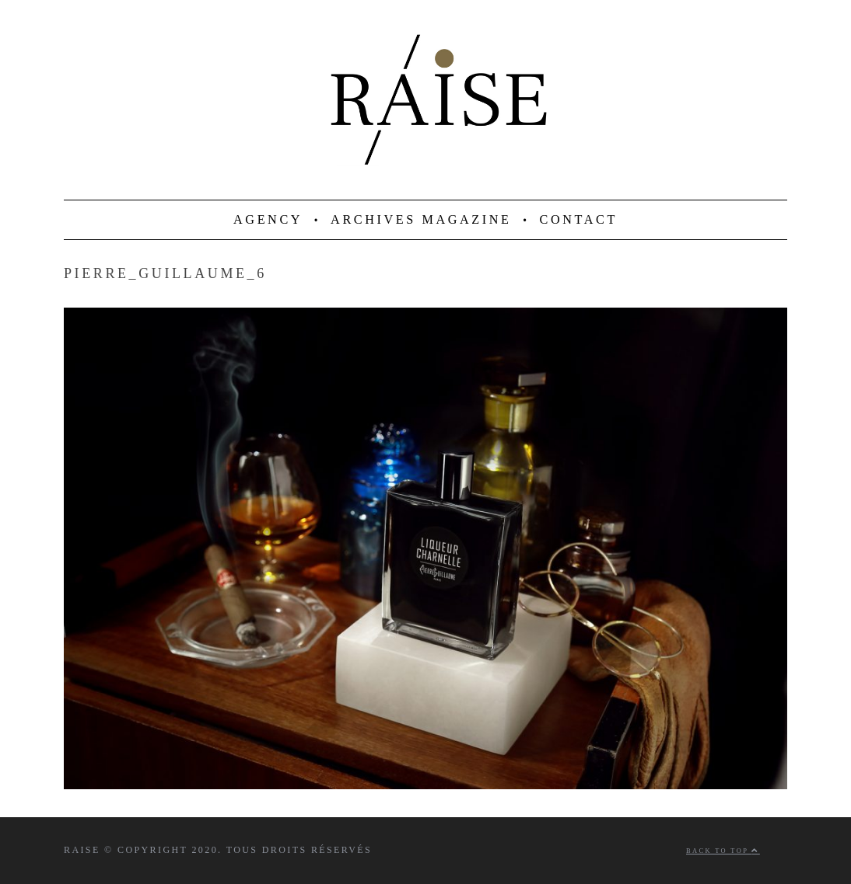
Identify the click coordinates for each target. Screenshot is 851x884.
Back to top (723, 850)
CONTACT (579, 220)
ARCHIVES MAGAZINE (421, 220)
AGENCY (268, 220)
